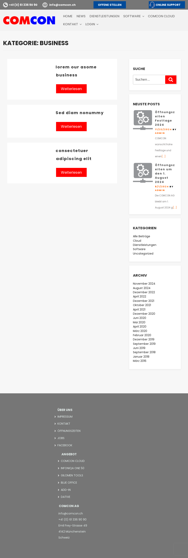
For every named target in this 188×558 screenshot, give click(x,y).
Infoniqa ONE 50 (72, 468)
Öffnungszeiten (68, 431)
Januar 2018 (141, 357)
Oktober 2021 (142, 305)
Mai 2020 (139, 322)
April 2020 (139, 327)
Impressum (64, 417)
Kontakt (72, 24)
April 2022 (139, 296)
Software (134, 16)
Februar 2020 (142, 335)
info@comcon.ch (62, 5)
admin (160, 133)
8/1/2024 (162, 186)
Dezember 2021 (143, 301)
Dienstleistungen (104, 16)
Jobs (60, 438)
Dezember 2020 (144, 314)
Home (67, 16)
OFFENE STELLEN (110, 5)
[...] (164, 156)
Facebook (64, 445)
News (80, 16)
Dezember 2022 (144, 292)
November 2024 (144, 284)
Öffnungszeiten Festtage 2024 (165, 118)
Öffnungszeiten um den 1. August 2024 (165, 173)
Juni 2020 (139, 318)
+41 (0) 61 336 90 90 (23, 5)
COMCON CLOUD (161, 16)
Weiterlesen (71, 88)
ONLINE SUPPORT (168, 5)
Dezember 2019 (143, 339)
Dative (65, 496)
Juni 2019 (139, 348)
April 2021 (139, 309)
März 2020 (140, 331)
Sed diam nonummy (80, 113)
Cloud (137, 241)
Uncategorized (143, 254)
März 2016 (139, 361)
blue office (69, 482)
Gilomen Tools (72, 475)
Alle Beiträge (141, 236)
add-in (66, 489)
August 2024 (142, 288)
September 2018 (144, 352)
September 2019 (144, 344)
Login (92, 24)
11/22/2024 (163, 129)
